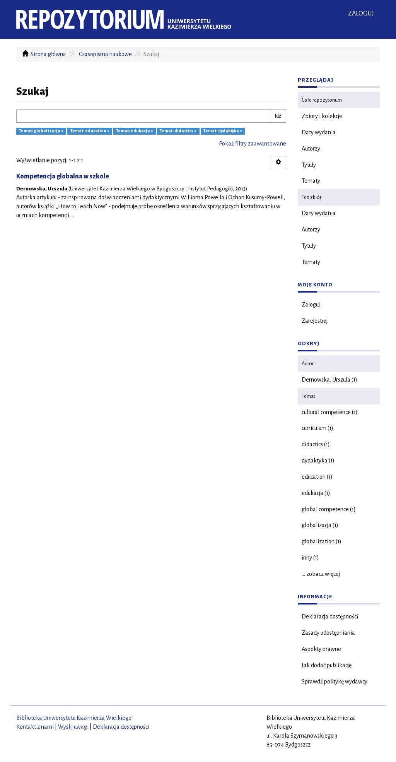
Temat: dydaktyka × (222, 131)
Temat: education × (89, 131)
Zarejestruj (315, 321)
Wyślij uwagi (73, 727)
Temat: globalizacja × (41, 131)
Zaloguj (311, 304)
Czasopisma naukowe (105, 54)
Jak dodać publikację (327, 665)
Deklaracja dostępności (330, 616)
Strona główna (48, 54)
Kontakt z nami (35, 727)
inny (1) (310, 558)
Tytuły (309, 165)
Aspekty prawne (321, 649)
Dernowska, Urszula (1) (329, 380)
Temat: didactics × (178, 131)
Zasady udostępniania (328, 633)
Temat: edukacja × (134, 131)
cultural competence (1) (330, 412)
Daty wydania (319, 132)
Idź (278, 116)
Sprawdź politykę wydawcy (334, 681)
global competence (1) (329, 509)
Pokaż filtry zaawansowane (252, 143)
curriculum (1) (317, 428)
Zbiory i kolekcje (322, 116)
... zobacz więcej (321, 574)
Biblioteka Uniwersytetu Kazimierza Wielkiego (73, 718)
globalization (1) (321, 541)
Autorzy (311, 149)
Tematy (311, 181)
